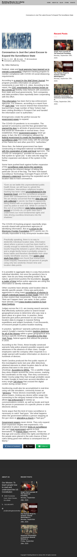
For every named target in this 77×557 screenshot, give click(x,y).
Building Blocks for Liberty (13, 2)
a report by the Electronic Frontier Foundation (22, 230)
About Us (55, 2)
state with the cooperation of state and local (25, 150)
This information (9, 101)
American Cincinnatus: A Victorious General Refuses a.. (63, 97)
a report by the (29, 80)
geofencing (16, 61)
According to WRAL (20, 370)
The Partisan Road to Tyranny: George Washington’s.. (61, 74)
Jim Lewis (20, 59)
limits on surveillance (37, 427)
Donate (72, 2)
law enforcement (15, 400)
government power (10, 119)
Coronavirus (8, 61)
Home (49, 2)
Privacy (23, 61)
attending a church (25, 418)
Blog (61, 2)
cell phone (18, 381)
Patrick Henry (22, 431)
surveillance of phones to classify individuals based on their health (25, 293)
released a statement (11, 176)
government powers (28, 133)
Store (67, 2)
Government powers (11, 422)
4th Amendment (18, 15)
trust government (18, 429)
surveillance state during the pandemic (25, 167)
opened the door (9, 128)
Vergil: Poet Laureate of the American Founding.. (62, 52)
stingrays (7, 393)
